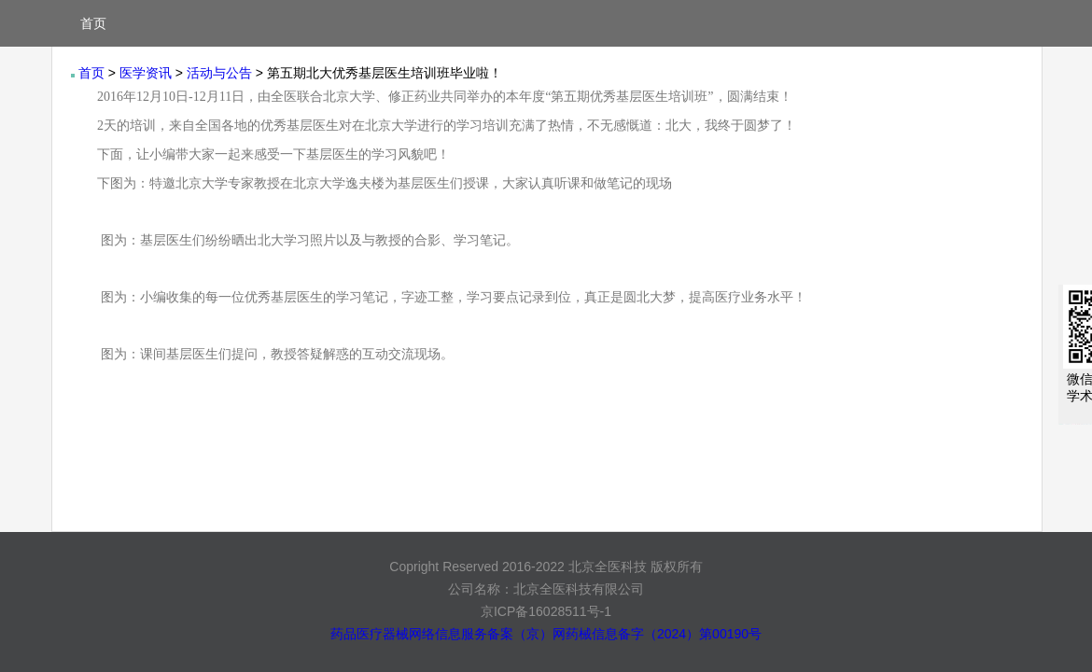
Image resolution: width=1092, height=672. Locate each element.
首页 (93, 23)
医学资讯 (145, 72)
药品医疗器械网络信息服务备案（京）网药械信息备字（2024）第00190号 (546, 633)
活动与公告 (219, 72)
